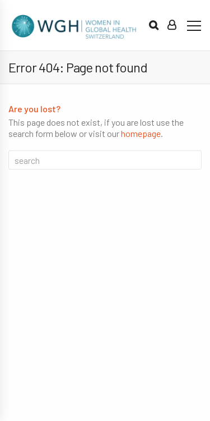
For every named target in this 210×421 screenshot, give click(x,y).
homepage (141, 133)
